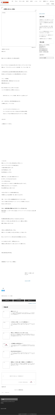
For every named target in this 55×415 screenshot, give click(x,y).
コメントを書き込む (18, 389)
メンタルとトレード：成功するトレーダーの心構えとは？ (46, 36)
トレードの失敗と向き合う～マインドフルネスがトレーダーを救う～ (46, 32)
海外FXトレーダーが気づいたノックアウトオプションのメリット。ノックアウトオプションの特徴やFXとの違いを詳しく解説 (46, 21)
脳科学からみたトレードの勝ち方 (46, 38)
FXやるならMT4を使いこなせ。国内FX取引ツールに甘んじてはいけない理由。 (46, 28)
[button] (30, 300)
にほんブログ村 (27, 280)
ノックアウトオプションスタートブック (8, 401)
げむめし (2, 402)
